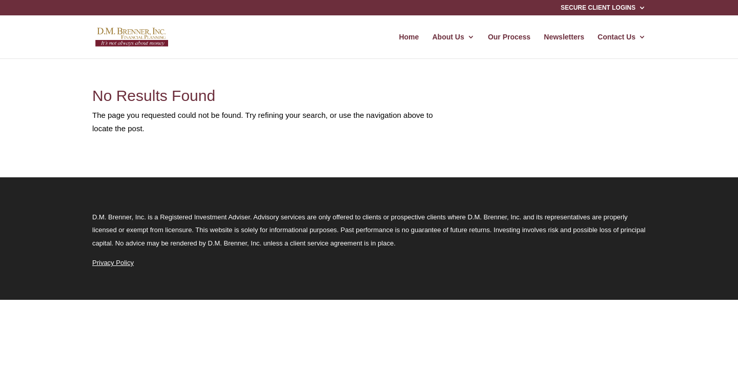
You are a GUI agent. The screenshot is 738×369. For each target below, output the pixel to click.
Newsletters (564, 37)
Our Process (509, 37)
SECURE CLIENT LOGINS (598, 8)
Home (409, 37)
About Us (448, 37)
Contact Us (617, 37)
